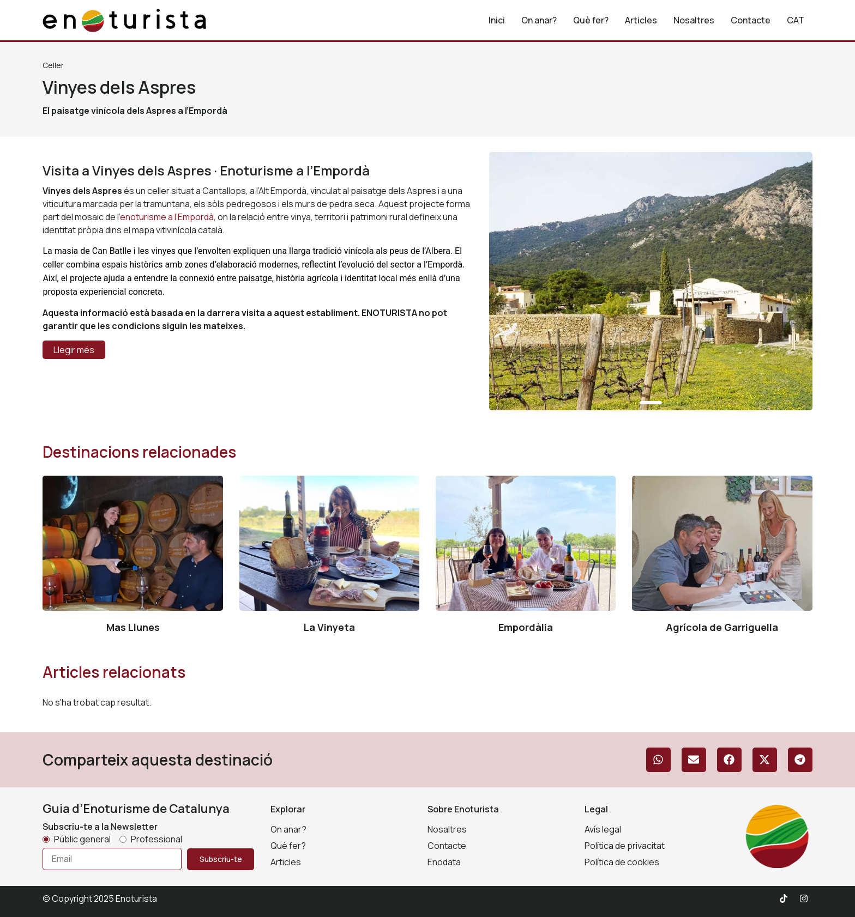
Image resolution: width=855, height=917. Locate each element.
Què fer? (591, 20)
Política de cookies (622, 862)
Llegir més (73, 350)
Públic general (82, 839)
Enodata (444, 862)
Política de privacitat (625, 846)
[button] (658, 760)
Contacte (750, 20)
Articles (641, 20)
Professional (156, 839)
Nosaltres (693, 20)
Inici (497, 20)
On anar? (539, 20)
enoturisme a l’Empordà (167, 217)
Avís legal (603, 829)
